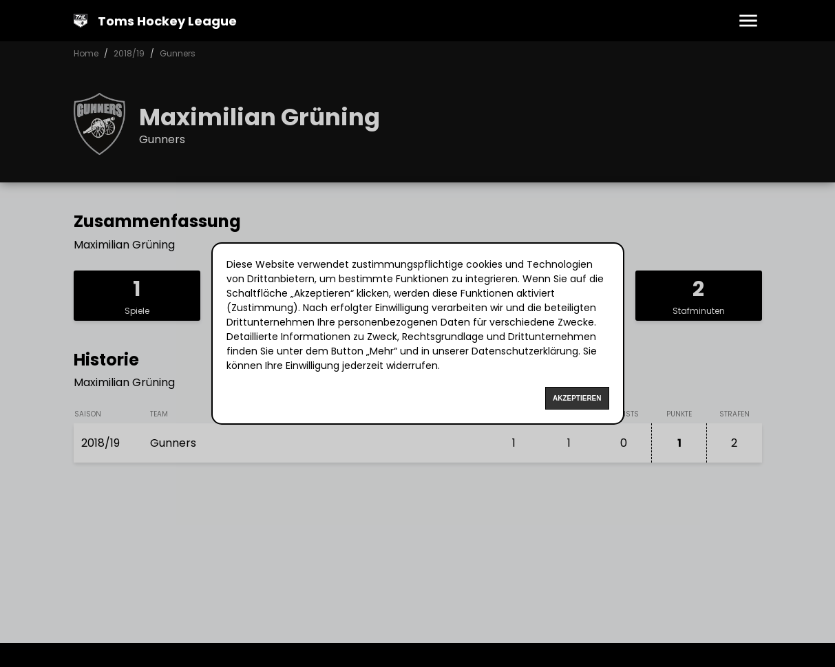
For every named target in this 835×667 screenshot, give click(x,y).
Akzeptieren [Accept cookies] (577, 398)
